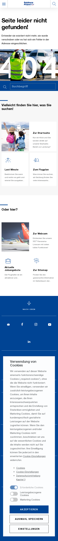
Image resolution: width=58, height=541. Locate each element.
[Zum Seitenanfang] (29, 306)
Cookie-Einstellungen (34, 456)
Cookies (20, 468)
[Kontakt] (8, 324)
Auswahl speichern (29, 519)
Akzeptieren (29, 509)
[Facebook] (22, 324)
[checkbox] (26, 488)
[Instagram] (36, 324)
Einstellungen (29, 529)
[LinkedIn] (29, 341)
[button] (4, 4)
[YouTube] (49, 324)
